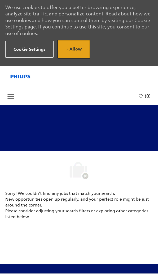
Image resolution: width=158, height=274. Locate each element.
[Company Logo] (29, 76)
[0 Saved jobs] (145, 95)
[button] (29, 49)
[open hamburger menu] (10, 96)
